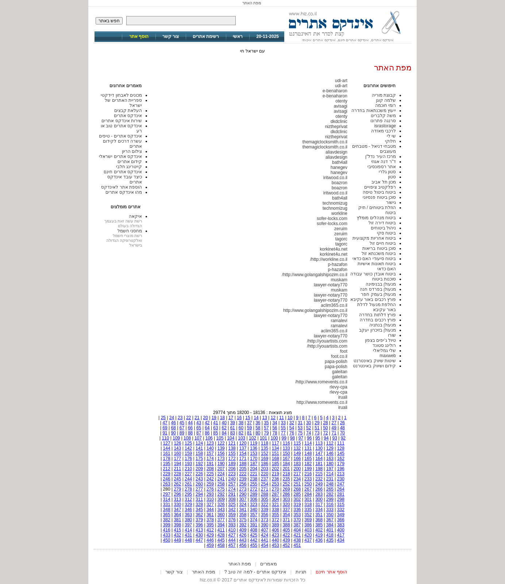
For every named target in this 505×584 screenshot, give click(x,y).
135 (264, 448)
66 (190, 427)
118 (264, 443)
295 (188, 494)
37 (249, 422)
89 (182, 433)
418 (330, 535)
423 (275, 535)
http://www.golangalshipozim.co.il (315, 310)
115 (297, 443)
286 (286, 494)
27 (334, 422)
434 (340, 540)
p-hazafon (337, 264)
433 (166, 535)
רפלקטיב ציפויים (380, 187)
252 (286, 484)
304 (275, 499)
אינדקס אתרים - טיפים (120, 136)
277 (199, 489)
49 (334, 427)
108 (187, 438)
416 (166, 530)
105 (220, 438)
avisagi (340, 106)
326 (221, 504)
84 (224, 433)
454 (264, 545)
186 (264, 463)
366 (340, 519)
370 (297, 519)
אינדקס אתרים (128, 115)
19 (214, 417)
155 (232, 453)
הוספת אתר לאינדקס (121, 187)
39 (232, 422)
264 (340, 489)
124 (199, 443)
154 (242, 453)
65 (198, 427)
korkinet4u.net (333, 249)
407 (264, 530)
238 (253, 478)
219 (275, 473)
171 (242, 458)
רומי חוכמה (385, 105)
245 (177, 478)
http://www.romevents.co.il (322, 402)
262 (177, 484)
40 (224, 422)
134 (275, 448)
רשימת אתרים (206, 36)
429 (210, 535)
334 (319, 509)
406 (275, 530)
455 (253, 545)
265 (330, 489)
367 (330, 519)
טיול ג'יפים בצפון (380, 340)
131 (308, 448)
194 (177, 463)
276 (210, 489)
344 (210, 509)
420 (308, 535)
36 (257, 422)
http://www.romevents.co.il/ (321, 381)
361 (210, 514)
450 (166, 540)
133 (286, 448)
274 (232, 489)
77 (283, 433)
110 (165, 438)
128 (340, 448)
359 (232, 514)
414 (188, 530)
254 (264, 484)
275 (221, 489)
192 (199, 463)
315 (340, 504)
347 (177, 509)
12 (273, 417)
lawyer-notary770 (330, 284)
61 (232, 427)
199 (308, 468)
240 (232, 478)
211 (177, 468)
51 (317, 427)
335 (308, 509)
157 (210, 453)
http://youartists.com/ (327, 341)
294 (199, 494)
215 (319, 473)
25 (163, 417)
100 (274, 438)
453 (275, 545)
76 (291, 433)
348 (166, 509)
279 (177, 489)
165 (308, 458)
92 (343, 438)
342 (232, 509)
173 (221, 458)
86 (207, 433)
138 (232, 448)
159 (188, 453)
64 (207, 427)
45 (182, 422)
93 (334, 438)
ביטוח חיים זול (383, 243)
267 (308, 489)
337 (286, 509)
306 (253, 499)
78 (274, 433)
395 (210, 524)
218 (286, 473)
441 (264, 540)
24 (171, 417)
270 (275, 489)
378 (210, 519)
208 (210, 468)
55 (283, 427)
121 (232, 443)
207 (221, 468)
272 (253, 489)
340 (253, 509)
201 (286, 468)
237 (264, 478)
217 (297, 473)
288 (264, 494)
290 (242, 494)
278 (188, 489)
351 (319, 514)
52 (308, 427)
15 (247, 417)
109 (176, 438)
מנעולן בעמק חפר (378, 294)
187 (253, 463)
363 (188, 514)
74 (308, 433)
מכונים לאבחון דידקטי (121, 95)
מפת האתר (239, 563)
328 (199, 504)
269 (286, 489)
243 (199, 478)
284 (308, 494)
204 (253, 468)
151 (275, 453)
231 (330, 478)
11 (281, 417)
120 (242, 443)
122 (221, 443)
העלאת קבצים (128, 110)
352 (308, 514)
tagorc (341, 238)
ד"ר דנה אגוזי (383, 161)
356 (264, 514)
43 (198, 422)
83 (232, 433)
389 (275, 524)
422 (286, 535)
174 (210, 458)
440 (275, 540)
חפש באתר (109, 20)
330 (177, 504)
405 (286, 530)
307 (242, 499)
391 (253, 524)
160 (177, 453)
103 (241, 438)
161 (166, 453)
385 (319, 524)
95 (317, 438)
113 (319, 443)
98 (292, 438)
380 (188, 519)
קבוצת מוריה (384, 95)
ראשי (238, 36)
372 (275, 519)
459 (210, 545)
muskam (339, 279)
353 (297, 514)
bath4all (339, 162)
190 (221, 463)
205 (242, 468)
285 (297, 494)
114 (308, 443)
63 (215, 427)
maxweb (387, 355)
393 (232, 524)
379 (199, 519)
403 (308, 530)
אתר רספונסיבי (381, 166)
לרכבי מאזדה (383, 131)
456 (242, 545)
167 (286, 458)
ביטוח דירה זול (382, 222)
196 (340, 468)
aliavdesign (336, 152)
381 (177, 519)
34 (274, 422)
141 (199, 448)
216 (308, 473)
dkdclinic (339, 121)
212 (166, 468)
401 (330, 530)
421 (297, 535)
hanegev (339, 167)
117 (275, 443)
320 (286, 504)
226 (199, 473)
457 (232, 545)
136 (253, 448)
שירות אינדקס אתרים (121, 120)
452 (286, 545)
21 (196, 417)
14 (256, 417)
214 (330, 473)
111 (340, 443)
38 (241, 422)
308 (232, 499)
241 (221, 478)
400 (340, 530)
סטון (392, 176)
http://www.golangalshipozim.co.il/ (314, 274)
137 (242, 448)
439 (286, 540)
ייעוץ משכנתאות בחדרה (373, 110)
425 (253, 535)
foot (343, 351)
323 (253, 504)
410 (232, 530)
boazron (339, 182)
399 (166, 524)
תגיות (301, 572)
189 (232, 463)
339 (264, 509)
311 (199, 499)
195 (166, 463)
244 (188, 478)
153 (253, 453)
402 (319, 530)
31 (300, 422)
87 (198, 433)
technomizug (335, 203)
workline (339, 213)
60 (241, 427)
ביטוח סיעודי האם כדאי (374, 258)
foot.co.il (339, 356)
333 (330, 509)
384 (330, 524)
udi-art (341, 80)
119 (253, 443)
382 (166, 519)
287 (275, 494)
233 (308, 478)
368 (319, 519)
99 (284, 438)
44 (190, 422)
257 (232, 484)
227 (188, 473)
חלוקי (390, 141)
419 (319, 535)
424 (264, 535)
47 (164, 422)
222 (242, 473)
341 (242, 509)
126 (177, 443)
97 (300, 438)
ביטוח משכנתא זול (379, 253)
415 (177, 530)
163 (330, 458)
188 (242, 463)
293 (210, 494)
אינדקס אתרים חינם (123, 171)
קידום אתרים (129, 161)
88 (190, 433)
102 (252, 438)
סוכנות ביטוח (384, 279)
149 (297, 453)
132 (297, 448)
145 (340, 453)
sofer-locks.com (332, 218)
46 (173, 422)
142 (188, 448)
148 (308, 453)
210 (188, 468)
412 (210, 530)
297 (166, 494)
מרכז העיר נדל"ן (380, 156)
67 (182, 427)
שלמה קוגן (386, 100)
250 (308, 484)
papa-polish (336, 361)
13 (264, 417)
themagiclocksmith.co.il (324, 141)
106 (209, 438)
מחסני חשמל (129, 230)
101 (263, 438)
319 (297, 504)
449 (177, 540)
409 (242, 530)
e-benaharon (335, 90)
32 (291, 422)
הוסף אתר (139, 36)
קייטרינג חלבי (129, 166)
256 (242, 484)
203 (264, 468)
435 (330, 540)
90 (173, 433)
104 (230, 438)
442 (253, 540)
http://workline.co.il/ (328, 259)
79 (266, 433)
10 (290, 417)
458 (221, 545)
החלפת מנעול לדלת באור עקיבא (376, 307)
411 (221, 530)
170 (253, 458)
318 (308, 504)
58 (257, 427)
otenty (341, 101)
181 (319, 463)
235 (286, 478)
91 (164, 433)
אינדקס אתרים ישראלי (120, 156)
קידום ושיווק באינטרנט (374, 365)
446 (210, 540)
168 (275, 458)
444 (232, 540)
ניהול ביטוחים (383, 228)
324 (242, 504)
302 (297, 499)
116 (286, 443)
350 (330, 514)
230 (340, 478)
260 (199, 484)
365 (166, 514)
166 (297, 458)
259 (210, 484)
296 (177, 494)
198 (319, 468)
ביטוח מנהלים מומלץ (376, 217)
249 (319, 484)
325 (232, 504)
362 (199, 514)
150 (286, 453)
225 (210, 473)
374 (253, 519)
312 (188, 499)
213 (340, 473)
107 (198, 438)
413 (199, 530)
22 (188, 417)
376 (232, 519)
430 (199, 535)
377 (221, 519)
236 (275, 478)
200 (297, 468)
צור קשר (170, 36)
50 (325, 427)
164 (319, 458)
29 (317, 422)
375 (242, 519)
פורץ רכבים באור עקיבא (373, 299)
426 (242, 535)
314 (166, 499)
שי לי (391, 136)
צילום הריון (132, 151)
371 (286, 519)
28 (325, 422)
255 (253, 484)
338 (275, 509)
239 (242, 478)
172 (232, 458)
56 (274, 427)
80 (257, 433)
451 (297, 545)
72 (325, 433)
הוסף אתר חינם (331, 572)
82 (241, 433)
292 (221, 494)
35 (266, 422)
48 (342, 427)
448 (188, 540)
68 (173, 427)
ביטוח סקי (386, 233)
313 (177, 499)
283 (319, 494)
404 (297, 530)
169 (264, 458)
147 (319, 453)
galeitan (339, 371)
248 (330, 484)
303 (286, 499)
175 (199, 458)
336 (297, 509)
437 (308, 540)
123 (210, 443)
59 (249, 427)
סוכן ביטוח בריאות (379, 248)
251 (297, 484)
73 (317, 433)
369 (308, 519)
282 (330, 494)
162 (340, 458)
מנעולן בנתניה (382, 325)
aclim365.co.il (334, 305)
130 (319, 448)
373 (264, 519)
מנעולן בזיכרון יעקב (377, 330)
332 (340, 509)
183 (297, 463)
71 (334, 433)
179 (340, 463)
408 (253, 530)
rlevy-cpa (338, 387)
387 (297, 524)
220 (264, 473)
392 (242, 524)
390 (264, 524)
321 (275, 504)
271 (264, 489)
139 (221, 448)
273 (242, 489)
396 (199, 524)
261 (188, 484)
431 (188, 535)
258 (221, 484)
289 (253, 494)
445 (221, 540)
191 (210, 463)
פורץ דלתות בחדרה (377, 314)
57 (266, 427)
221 (253, 473)
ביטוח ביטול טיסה (379, 192)
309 (221, 499)
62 (224, 427)
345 (199, 509)
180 (330, 463)
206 (232, 468)
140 (210, 448)
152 (264, 453)
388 (286, 524)
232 (319, 478)
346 (188, 509)
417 (340, 535)
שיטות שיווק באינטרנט (375, 360)
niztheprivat (336, 126)
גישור (391, 202)
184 (286, 463)
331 (166, 504)
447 (199, 540)
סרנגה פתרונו (383, 120)
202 (275, 468)
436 (319, 540)
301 (308, 499)
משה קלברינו (383, 115)
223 (232, 473)
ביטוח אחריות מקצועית (374, 238)
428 (221, 535)
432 (177, 535)
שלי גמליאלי (384, 350)
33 (283, 422)
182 (308, 463)
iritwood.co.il (335, 177)
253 (275, 484)
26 (342, 422)
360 (221, 514)
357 (253, 514)
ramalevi (339, 320)
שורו (392, 335)
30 (308, 422)
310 (210, 499)
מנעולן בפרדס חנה (378, 289)
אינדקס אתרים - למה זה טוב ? (255, 572)
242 (210, 478)
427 (232, 535)
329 (188, 504)
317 (319, 504)
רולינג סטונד (384, 345)
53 (300, 427)
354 (286, 514)
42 (207, 422)
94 (326, 438)
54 (291, 427)
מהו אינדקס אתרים (123, 192)
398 (177, 524)
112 (330, 443)
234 (297, 478)
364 (177, 514)
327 (210, 504)
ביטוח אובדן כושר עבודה (373, 273)
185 (275, 463)
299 (330, 499)
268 (297, 489)
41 (215, 422)
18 (222, 417)
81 (249, 433)
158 (199, 453)
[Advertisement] (252, 557)
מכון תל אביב (383, 182)
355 (275, 514)
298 (340, 499)
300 (319, 499)
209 (199, 468)
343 (221, 509)
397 (188, 524)
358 (242, 514)
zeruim (340, 228)
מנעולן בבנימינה (381, 284)
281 (340, 494)
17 (230, 417)
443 (242, 540)
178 (166, 458)
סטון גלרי (387, 171)
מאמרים (268, 563)
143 (177, 448)
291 (232, 494)
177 (177, 458)
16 (239, 417)
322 (264, 504)
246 (166, 478)
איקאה (135, 216)
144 (166, 448)
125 (188, 443)
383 (340, 524)
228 (177, 473)
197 (330, 468)
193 (188, 463)
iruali (342, 397)
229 (166, 473)
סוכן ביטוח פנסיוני (379, 197)
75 (300, 433)
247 (340, 484)
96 (309, 438)
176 (188, 458)
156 (221, 453)
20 (205, 417)
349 (340, 514)
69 (164, 427)
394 (221, 524)
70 (342, 433)
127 (166, 443)
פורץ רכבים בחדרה (378, 319)
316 (330, 504)
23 (180, 417)
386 (308, 524)
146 (330, 453)
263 (166, 484)
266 (319, 489)
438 (297, 540)
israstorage (385, 125)
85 (215, 433)
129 (330, 448)
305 (264, 499)
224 (221, 473)
